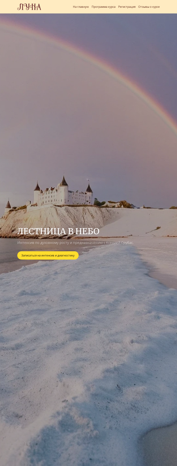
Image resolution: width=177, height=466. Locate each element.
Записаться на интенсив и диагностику (47, 255)
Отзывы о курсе (149, 7)
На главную (81, 7)
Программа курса (103, 7)
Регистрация (127, 7)
